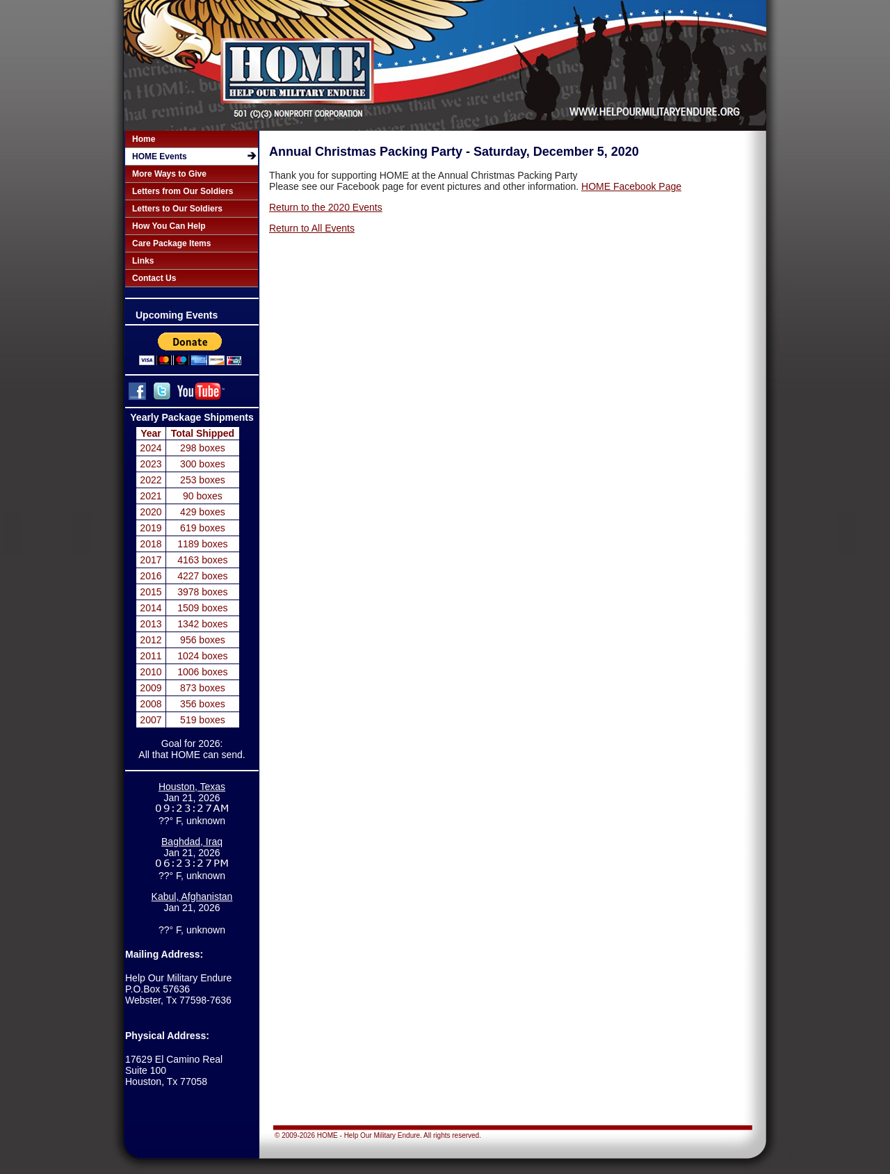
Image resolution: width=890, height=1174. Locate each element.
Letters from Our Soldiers (182, 191)
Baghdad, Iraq (191, 841)
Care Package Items (171, 243)
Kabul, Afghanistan (192, 896)
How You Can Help (169, 226)
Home (143, 139)
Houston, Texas (192, 786)
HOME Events (159, 156)
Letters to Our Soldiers (177, 209)
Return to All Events (312, 228)
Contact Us (154, 278)
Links (143, 261)
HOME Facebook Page (631, 186)
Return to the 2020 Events (325, 207)
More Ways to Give (169, 174)
